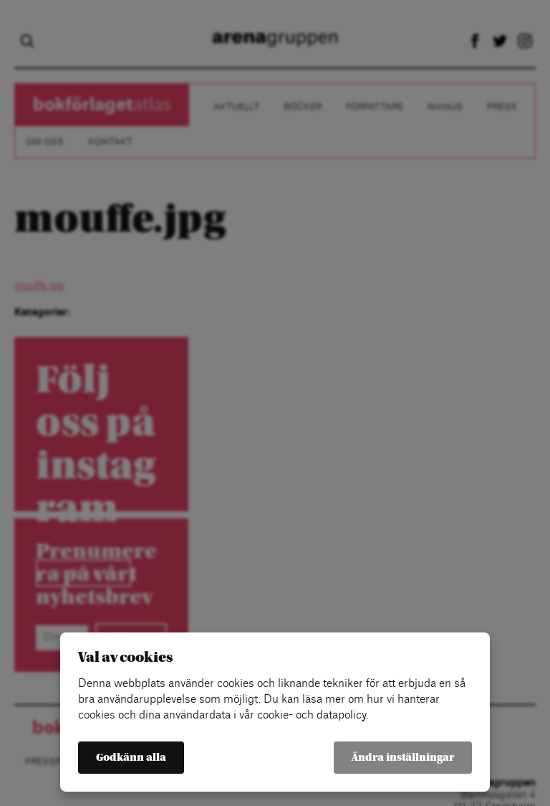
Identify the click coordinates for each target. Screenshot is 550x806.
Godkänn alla (131, 758)
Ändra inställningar (403, 758)
